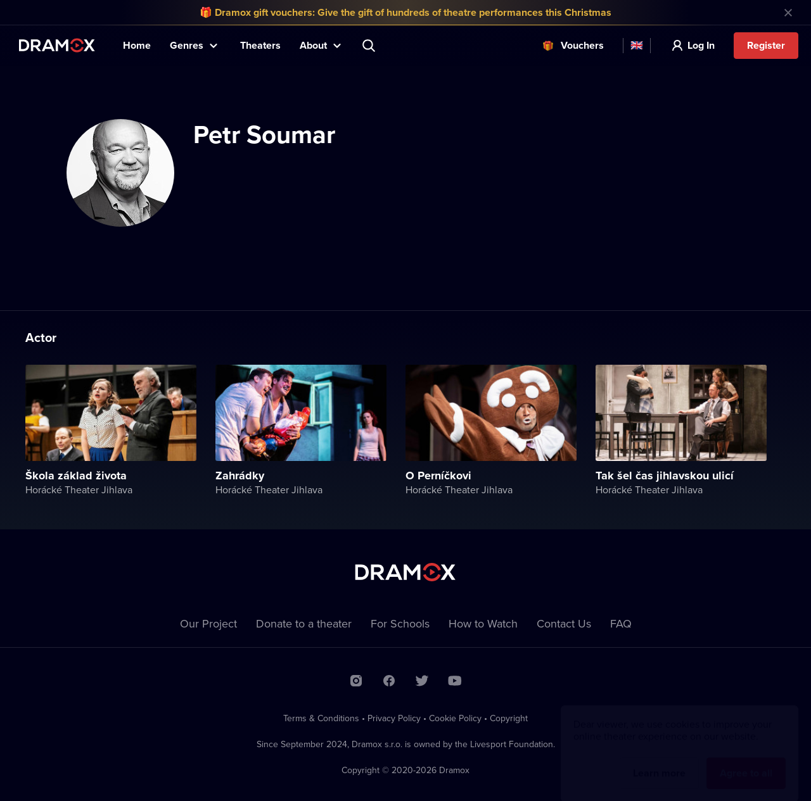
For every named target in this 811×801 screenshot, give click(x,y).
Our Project (208, 623)
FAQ (621, 623)
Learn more (659, 761)
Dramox (57, 45)
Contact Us (564, 623)
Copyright (509, 718)
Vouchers (582, 45)
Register (766, 45)
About (313, 45)
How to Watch (483, 623)
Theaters (260, 45)
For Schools (400, 623)
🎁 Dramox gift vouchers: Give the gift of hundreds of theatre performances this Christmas (405, 12)
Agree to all (746, 761)
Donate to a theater (304, 623)
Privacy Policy (394, 718)
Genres (186, 45)
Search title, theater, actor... (370, 45)
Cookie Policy (455, 718)
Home (137, 45)
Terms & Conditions (321, 718)
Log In (701, 45)
